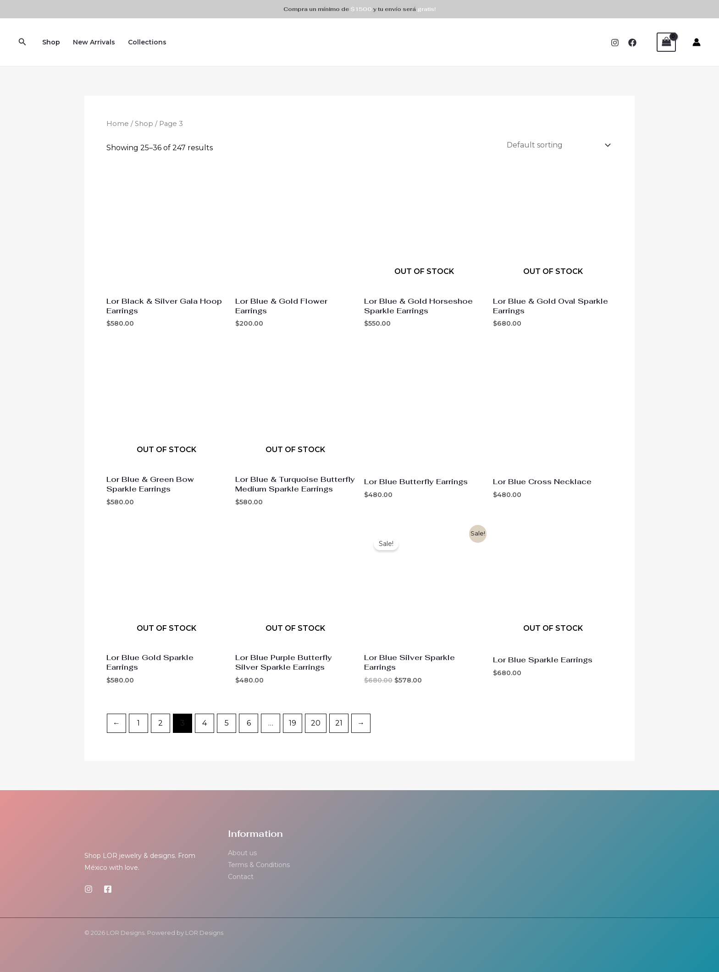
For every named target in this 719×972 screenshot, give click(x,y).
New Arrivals (94, 42)
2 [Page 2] (160, 722)
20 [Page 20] (316, 722)
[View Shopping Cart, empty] (666, 42)
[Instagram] (615, 42)
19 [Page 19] (292, 722)
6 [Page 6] (249, 722)
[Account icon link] (696, 42)
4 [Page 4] (204, 722)
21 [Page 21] (339, 722)
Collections (147, 42)
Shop (51, 42)
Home (117, 124)
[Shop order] (557, 144)
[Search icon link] (22, 42)
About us (242, 852)
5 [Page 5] (227, 722)
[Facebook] (632, 42)
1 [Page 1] (138, 722)
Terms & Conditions (259, 864)
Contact (241, 876)
